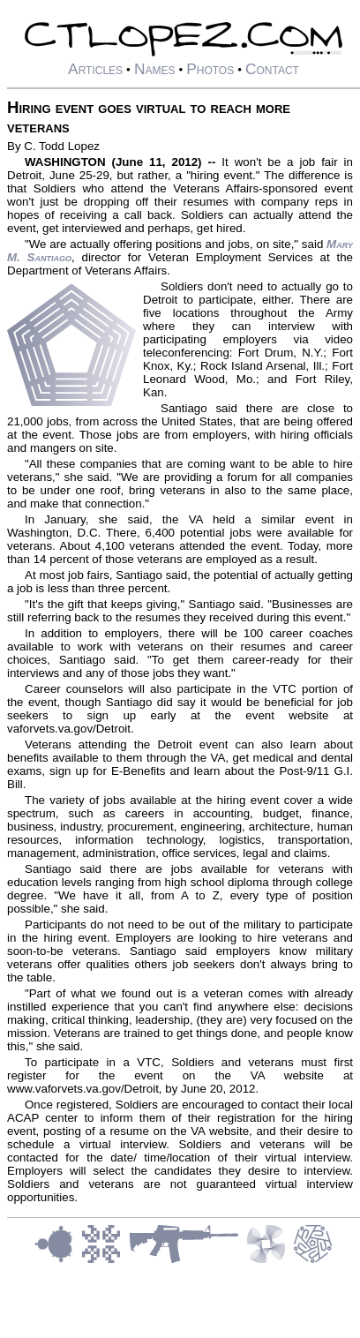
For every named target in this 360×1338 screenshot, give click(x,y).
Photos (210, 69)
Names (155, 69)
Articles (95, 69)
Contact (272, 69)
